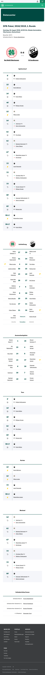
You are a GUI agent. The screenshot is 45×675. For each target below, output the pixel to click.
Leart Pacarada (17, 166)
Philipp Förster (20, 105)
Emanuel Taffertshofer (22, 198)
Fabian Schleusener (21, 78)
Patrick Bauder (12, 298)
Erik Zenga (18, 157)
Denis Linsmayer (20, 200)
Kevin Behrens (17, 87)
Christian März (19, 175)
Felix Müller (19, 96)
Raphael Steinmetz (20, 144)
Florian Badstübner (19, 37)
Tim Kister (18, 135)
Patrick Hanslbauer (28, 603)
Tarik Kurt (18, 123)
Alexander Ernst (27, 613)
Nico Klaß (10, 353)
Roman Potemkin (27, 608)
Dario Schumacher (20, 126)
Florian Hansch (20, 186)
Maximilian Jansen (20, 155)
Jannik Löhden (12, 268)
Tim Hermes (12, 304)
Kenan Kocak (32, 316)
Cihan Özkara (19, 146)
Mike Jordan (16, 114)
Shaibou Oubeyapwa (21, 177)
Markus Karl (19, 209)
